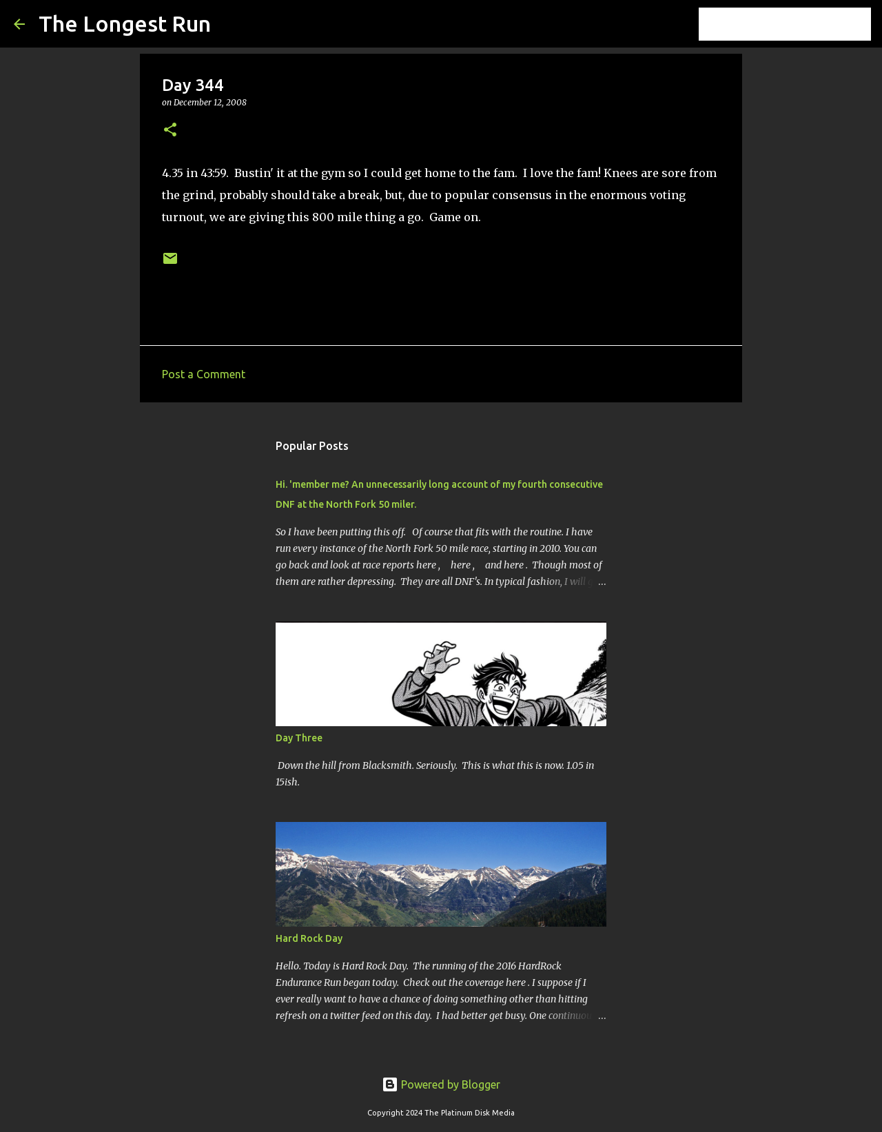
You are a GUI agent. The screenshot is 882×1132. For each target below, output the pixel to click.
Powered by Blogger (441, 1084)
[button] (170, 130)
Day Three (299, 737)
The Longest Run (125, 23)
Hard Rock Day (309, 938)
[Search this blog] (798, 24)
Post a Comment (203, 374)
